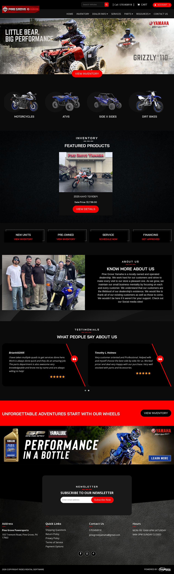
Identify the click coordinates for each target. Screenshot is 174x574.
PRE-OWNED (66, 234)
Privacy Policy (52, 538)
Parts (128, 13)
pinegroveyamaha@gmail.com (104, 534)
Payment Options (54, 546)
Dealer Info (100, 13)
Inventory (82, 13)
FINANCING (150, 234)
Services (116, 13)
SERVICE (108, 234)
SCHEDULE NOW (108, 239)
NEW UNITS (23, 234)
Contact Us (161, 13)
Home (69, 13)
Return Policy (52, 534)
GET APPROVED (150, 239)
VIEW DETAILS (85, 209)
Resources (143, 13)
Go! (106, 3)
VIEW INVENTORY (87, 73)
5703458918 (95, 530)
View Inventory (156, 413)
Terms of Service (54, 542)
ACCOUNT (162, 5)
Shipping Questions (56, 530)
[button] (85, 390)
